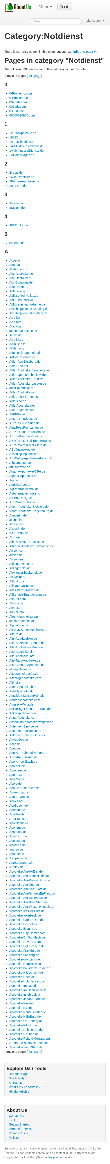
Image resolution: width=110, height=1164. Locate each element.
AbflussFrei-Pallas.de (23, 295)
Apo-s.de (15, 783)
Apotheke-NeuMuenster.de (27, 1012)
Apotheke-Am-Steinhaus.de (28, 898)
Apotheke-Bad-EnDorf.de (26, 920)
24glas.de (16, 172)
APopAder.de (18, 858)
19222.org (16, 137)
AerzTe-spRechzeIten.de (26, 427)
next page (34, 76)
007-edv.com (18, 102)
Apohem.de (17, 827)
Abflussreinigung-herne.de (27, 304)
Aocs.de (14, 744)
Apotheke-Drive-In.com (25, 942)
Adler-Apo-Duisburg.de (24, 361)
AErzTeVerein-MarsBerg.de (28, 445)
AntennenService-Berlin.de (27, 735)
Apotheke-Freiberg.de (24, 955)
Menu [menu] (45, 6)
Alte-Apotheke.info (21, 656)
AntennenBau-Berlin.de (25, 731)
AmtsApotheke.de (21, 691)
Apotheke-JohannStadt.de (27, 999)
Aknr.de (14, 537)
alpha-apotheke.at (21, 621)
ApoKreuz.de (18, 836)
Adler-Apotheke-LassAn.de (27, 383)
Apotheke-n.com (20, 1007)
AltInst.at (15, 682)
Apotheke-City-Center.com (27, 933)
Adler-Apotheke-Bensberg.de (29, 370)
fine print (53, 1157)
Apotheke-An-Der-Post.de (26, 911)
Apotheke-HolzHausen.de (26, 981)
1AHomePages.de (21, 155)
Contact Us (16, 1115)
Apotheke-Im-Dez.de (23, 986)
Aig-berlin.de (18, 515)
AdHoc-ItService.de (22, 357)
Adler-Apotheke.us (21, 392)
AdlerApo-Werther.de (23, 396)
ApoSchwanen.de (21, 862)
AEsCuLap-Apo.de (22, 449)
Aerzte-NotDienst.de (23, 418)
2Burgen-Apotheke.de (24, 181)
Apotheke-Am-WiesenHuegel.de (31, 906)
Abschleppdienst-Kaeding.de (28, 309)
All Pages (15, 1082)
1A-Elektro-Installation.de (26, 146)
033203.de (16, 111)
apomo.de (16, 849)
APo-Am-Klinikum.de (23, 757)
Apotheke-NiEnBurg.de (25, 1016)
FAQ (12, 1120)
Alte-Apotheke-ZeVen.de (26, 647)
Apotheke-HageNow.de (25, 964)
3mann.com (17, 203)
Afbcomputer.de (20, 462)
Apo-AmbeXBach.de (23, 761)
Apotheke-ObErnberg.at (25, 1021)
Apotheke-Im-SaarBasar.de (27, 990)
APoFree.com (18, 818)
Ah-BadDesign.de (21, 498)
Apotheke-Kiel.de (21, 1003)
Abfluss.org (17, 291)
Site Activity (17, 1078)
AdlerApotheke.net (21, 405)
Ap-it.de (14, 748)
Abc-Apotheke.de (21, 273)
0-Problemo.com (20, 93)
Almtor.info (16, 612)
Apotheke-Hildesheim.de (26, 972)
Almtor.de (15, 607)
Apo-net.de (16, 775)
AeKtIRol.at (17, 414)
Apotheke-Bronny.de (23, 928)
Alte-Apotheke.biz (21, 651)
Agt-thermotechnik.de (23, 489)
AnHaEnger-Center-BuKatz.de (29, 709)
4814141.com (18, 225)
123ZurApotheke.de (22, 133)
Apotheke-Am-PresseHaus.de (29, 880)
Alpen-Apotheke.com (23, 616)
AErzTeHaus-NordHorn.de (27, 432)
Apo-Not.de (17, 779)
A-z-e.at (14, 260)
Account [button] (96, 20)
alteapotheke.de (20, 669)
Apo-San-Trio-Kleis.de (24, 788)
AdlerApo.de (17, 401)
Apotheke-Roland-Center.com (29, 1038)
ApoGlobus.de (19, 823)
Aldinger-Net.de (20, 568)
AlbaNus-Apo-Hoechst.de (26, 542)
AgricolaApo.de (19, 484)
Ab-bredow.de (18, 269)
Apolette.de (17, 840)
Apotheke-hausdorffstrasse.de (29, 968)
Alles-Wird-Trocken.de (24, 590)
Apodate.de (17, 810)
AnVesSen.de (18, 739)
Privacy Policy (18, 1133)
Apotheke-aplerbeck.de (25, 915)
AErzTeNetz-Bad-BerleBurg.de (30, 440)
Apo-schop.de (18, 792)
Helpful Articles (19, 1091)
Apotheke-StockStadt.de (25, 1047)
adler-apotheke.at (21, 388)
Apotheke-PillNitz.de (23, 1025)
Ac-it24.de (16, 339)
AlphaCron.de (18, 625)
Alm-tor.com (17, 599)
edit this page (83, 51)
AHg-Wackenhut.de (22, 502)
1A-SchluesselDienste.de (26, 150)
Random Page (19, 1074)
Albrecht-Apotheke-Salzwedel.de (31, 546)
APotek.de (16, 867)
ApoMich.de (17, 845)
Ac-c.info (15, 322)
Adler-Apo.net (18, 366)
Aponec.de (16, 854)
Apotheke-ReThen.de (23, 1034)
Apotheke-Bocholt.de (23, 924)
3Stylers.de (17, 207)
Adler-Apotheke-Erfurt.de (26, 379)
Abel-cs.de (16, 287)
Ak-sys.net (16, 524)
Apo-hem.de (17, 770)
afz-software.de (19, 467)
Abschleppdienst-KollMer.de (28, 313)
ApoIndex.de (18, 832)
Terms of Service (20, 1129)
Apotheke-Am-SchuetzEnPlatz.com (33, 893)
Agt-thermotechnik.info (24, 493)
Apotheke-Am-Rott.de (24, 884)
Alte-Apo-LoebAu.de (23, 638)
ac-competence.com (23, 331)
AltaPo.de (16, 634)
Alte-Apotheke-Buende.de (26, 643)
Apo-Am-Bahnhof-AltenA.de (28, 753)
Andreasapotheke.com (24, 700)
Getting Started (19, 1124)
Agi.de (13, 480)
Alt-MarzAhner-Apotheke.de (28, 629)
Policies (14, 1137)
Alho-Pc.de (16, 581)
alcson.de (15, 555)
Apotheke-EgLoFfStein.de (26, 946)
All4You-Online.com (22, 585)
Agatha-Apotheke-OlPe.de (27, 471)
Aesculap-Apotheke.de (24, 454)
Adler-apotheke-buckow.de (27, 374)
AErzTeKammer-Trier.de (25, 436)
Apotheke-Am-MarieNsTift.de (29, 876)
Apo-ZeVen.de (19, 796)
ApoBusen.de (18, 805)
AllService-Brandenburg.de (27, 594)
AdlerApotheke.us (21, 410)
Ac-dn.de (15, 335)
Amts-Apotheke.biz (22, 687)
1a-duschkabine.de (22, 142)
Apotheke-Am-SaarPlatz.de (28, 889)
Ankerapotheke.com (23, 713)
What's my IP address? (24, 1087)
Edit (64, 7)
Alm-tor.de (16, 603)
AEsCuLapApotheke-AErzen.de (30, 458)
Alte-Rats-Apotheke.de (24, 660)
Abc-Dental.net (19, 278)
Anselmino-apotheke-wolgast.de (31, 722)
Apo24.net (16, 801)
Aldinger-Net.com (21, 564)
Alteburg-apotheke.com (25, 678)
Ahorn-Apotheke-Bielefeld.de (29, 506)
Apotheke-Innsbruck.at (24, 994)
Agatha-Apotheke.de (23, 476)
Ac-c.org (15, 326)
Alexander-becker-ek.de (25, 572)
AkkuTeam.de (18, 533)
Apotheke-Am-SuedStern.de (28, 902)
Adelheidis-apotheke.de (25, 353)
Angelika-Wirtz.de (21, 704)
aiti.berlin (15, 520)
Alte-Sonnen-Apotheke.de (26, 665)
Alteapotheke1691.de (23, 673)
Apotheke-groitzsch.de (24, 959)
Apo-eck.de (17, 766)
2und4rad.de (18, 185)
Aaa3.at (14, 265)
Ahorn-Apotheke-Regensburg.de (31, 511)
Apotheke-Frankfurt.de (24, 950)
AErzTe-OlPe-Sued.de (24, 423)
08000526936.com (22, 115)
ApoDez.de (16, 814)
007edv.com (17, 106)
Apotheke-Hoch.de (22, 977)
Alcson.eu (16, 559)
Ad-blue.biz (17, 344)
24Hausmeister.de (21, 177)
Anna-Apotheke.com (23, 717)
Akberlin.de (17, 528)
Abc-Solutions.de (20, 282)
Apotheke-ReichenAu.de (26, 1029)
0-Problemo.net (19, 98)
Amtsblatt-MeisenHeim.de (26, 695)
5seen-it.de (16, 243)
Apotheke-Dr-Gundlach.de (27, 937)
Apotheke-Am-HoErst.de (26, 871)
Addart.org (16, 348)
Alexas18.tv (17, 577)
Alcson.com (17, 550)
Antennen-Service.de (23, 726)
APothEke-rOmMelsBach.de (28, 1043)
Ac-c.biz (14, 317)
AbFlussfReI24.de (21, 300)
